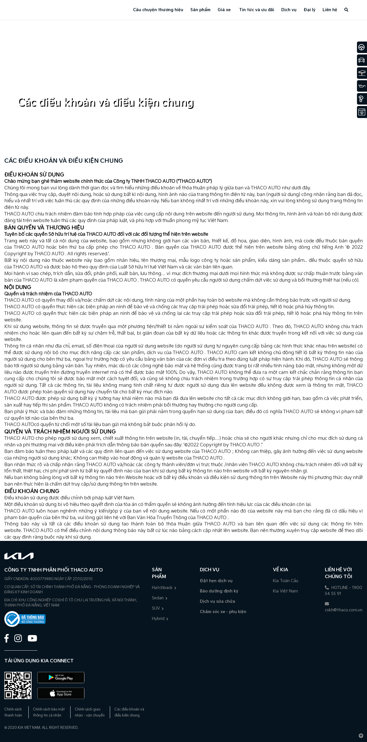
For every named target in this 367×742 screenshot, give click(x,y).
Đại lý (309, 9)
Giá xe (224, 9)
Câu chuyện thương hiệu (158, 9)
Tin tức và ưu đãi (256, 9)
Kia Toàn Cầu (285, 580)
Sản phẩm (200, 9)
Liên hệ (330, 9)
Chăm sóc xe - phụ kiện (223, 611)
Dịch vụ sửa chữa (217, 601)
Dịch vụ (288, 9)
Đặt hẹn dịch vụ (216, 580)
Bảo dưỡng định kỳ (219, 591)
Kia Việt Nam (285, 591)
